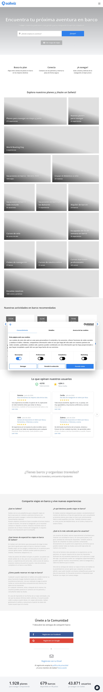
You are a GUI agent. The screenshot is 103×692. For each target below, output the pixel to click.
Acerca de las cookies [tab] (80, 330)
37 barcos (9, 265)
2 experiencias (11, 150)
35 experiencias (76, 236)
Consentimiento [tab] (22, 330)
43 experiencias (76, 121)
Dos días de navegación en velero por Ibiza (74, 397)
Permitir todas (80, 366)
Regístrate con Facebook (51, 634)
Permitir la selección (51, 366)
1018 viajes (10, 179)
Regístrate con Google (51, 641)
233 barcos (74, 207)
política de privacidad (60, 665)
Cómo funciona (51, 485)
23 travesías (59, 179)
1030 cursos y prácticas (14, 294)
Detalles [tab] (51, 330)
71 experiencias (44, 207)
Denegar (23, 366)
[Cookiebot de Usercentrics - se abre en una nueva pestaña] (85, 324)
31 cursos (42, 265)
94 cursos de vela (12, 236)
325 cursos (74, 265)
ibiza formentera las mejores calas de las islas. (32, 397)
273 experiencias (12, 121)
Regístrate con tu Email (51, 660)
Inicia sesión (62, 668)
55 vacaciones (11, 207)
